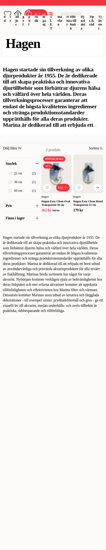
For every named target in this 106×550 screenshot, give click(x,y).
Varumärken (60, 16)
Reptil (29, 16)
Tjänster (100, 22)
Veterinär (68, 16)
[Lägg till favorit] (47, 187)
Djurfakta (83, 22)
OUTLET (51, 18)
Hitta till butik (73, 22)
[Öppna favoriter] (7, 14)
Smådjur (17, 16)
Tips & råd (91, 20)
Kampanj (44, 16)
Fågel (23, 16)
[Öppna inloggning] (18, 14)
